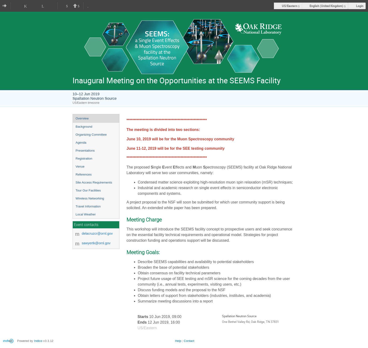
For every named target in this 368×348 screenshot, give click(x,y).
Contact (189, 341)
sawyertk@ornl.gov (96, 243)
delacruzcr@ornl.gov (97, 233)
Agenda (81, 142)
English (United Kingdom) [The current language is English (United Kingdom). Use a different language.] (326, 6)
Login (359, 6)
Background (84, 126)
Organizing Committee (91, 134)
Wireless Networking (90, 198)
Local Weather (86, 214)
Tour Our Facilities (88, 190)
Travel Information (88, 206)
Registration (84, 158)
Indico (38, 341)
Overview (82, 118)
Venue (80, 166)
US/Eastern (289, 6)
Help (178, 341)
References (84, 174)
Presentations (85, 150)
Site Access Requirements (94, 182)
